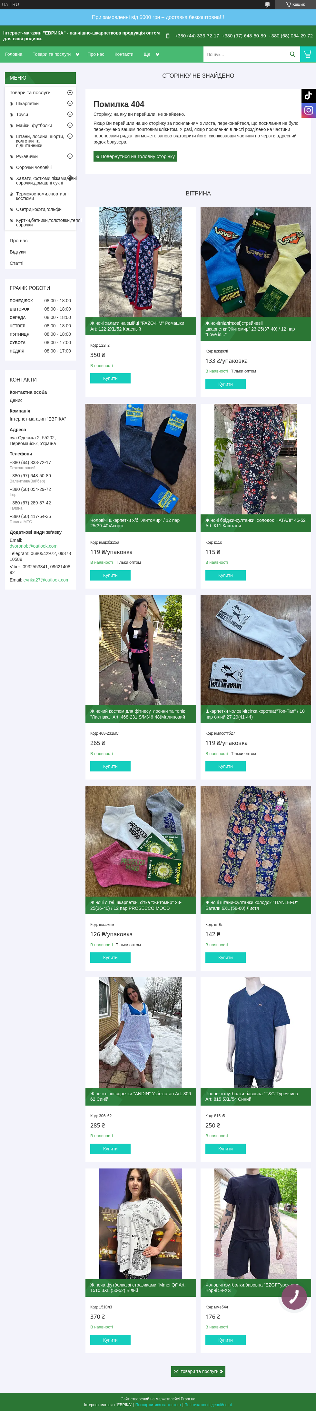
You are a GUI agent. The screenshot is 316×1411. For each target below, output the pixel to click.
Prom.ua (188, 1399)
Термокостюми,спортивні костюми (42, 196)
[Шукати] (292, 54)
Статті (17, 263)
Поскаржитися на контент (158, 1405)
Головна (13, 54)
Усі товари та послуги (196, 1371)
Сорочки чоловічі (34, 167)
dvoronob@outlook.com (33, 546)
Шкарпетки (27, 103)
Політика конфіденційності (208, 1405)
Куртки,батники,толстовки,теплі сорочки (46, 222)
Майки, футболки (34, 125)
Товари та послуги (52, 54)
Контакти (123, 54)
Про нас (95, 54)
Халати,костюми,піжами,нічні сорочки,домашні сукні (46, 180)
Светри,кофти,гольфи (39, 209)
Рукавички (27, 156)
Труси (22, 114)
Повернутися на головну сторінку (138, 156)
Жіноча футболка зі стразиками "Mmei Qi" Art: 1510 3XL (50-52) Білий (138, 1287)
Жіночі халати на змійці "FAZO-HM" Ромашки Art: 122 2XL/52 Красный (137, 326)
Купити (110, 378)
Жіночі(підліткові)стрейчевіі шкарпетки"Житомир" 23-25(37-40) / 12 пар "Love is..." (250, 329)
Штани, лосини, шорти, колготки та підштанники (40, 141)
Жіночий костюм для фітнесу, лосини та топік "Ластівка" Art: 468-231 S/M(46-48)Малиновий (137, 714)
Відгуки (18, 251)
